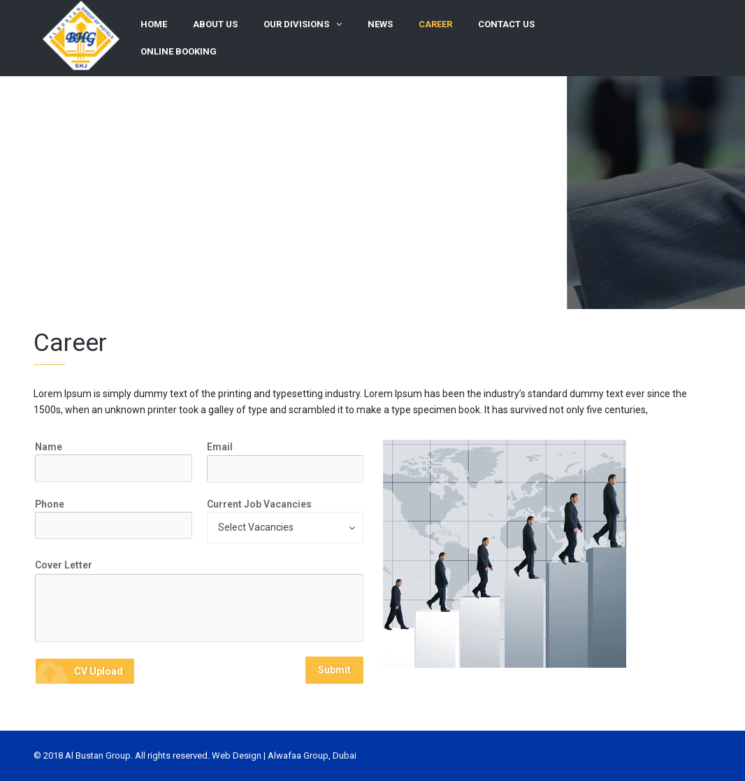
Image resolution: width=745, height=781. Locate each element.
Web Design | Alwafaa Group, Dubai (284, 755)
